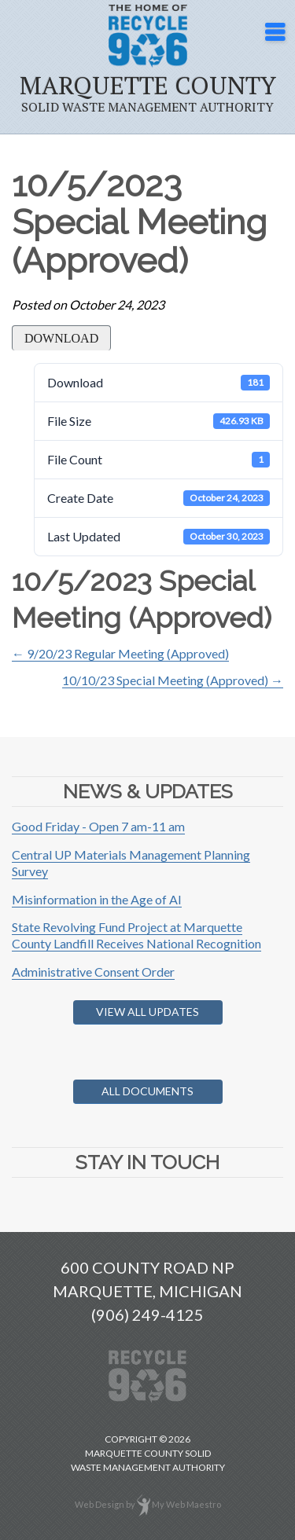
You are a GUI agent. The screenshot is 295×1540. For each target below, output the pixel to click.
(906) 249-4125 (147, 1314)
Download (61, 338)
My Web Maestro (186, 1503)
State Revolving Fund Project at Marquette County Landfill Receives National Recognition (136, 935)
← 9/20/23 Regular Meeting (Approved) (120, 653)
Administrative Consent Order (93, 971)
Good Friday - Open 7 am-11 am (98, 826)
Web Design (99, 1503)
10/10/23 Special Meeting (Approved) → (172, 680)
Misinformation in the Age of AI (97, 899)
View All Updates (147, 1011)
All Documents (147, 1091)
